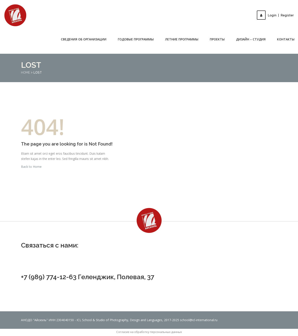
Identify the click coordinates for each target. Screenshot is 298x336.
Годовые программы (136, 39)
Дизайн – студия (251, 39)
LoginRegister (275, 15)
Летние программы (181, 39)
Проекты (217, 39)
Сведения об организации (83, 39)
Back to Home (31, 167)
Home (25, 72)
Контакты (285, 39)
